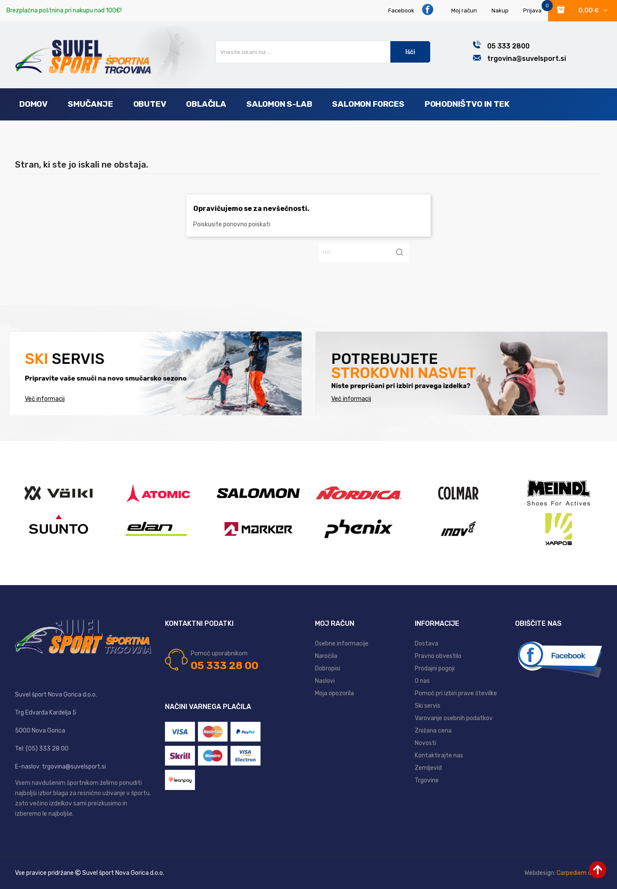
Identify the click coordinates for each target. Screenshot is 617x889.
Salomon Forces (368, 104)
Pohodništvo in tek (467, 104)
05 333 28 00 (224, 666)
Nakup (500, 10)
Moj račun (464, 10)
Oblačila (206, 104)
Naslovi (325, 681)
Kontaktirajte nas (439, 755)
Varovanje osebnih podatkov (454, 718)
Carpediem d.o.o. (579, 873)
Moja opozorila (334, 693)
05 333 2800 (508, 46)
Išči (410, 52)
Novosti (425, 743)
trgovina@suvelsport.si (526, 58)
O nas (422, 681)
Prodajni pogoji (435, 668)
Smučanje (90, 104)
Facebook (411, 9)
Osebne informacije (341, 643)
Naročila (326, 656)
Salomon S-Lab (279, 104)
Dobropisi (327, 668)
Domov (33, 104)
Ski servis (427, 705)
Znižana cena (433, 730)
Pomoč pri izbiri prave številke (456, 693)
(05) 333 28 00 (47, 748)
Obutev (149, 104)
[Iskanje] (364, 252)
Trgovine (427, 780)
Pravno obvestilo (438, 656)
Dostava (426, 643)
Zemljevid (428, 768)
